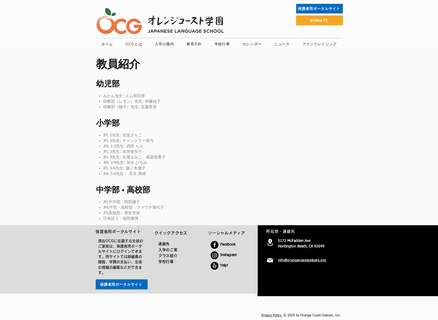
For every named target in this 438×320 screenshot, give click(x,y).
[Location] (270, 242)
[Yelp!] (214, 266)
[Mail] (270, 260)
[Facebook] (214, 245)
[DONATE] (319, 20)
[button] (133, 44)
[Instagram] (214, 255)
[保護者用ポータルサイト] (319, 9)
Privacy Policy (271, 315)
